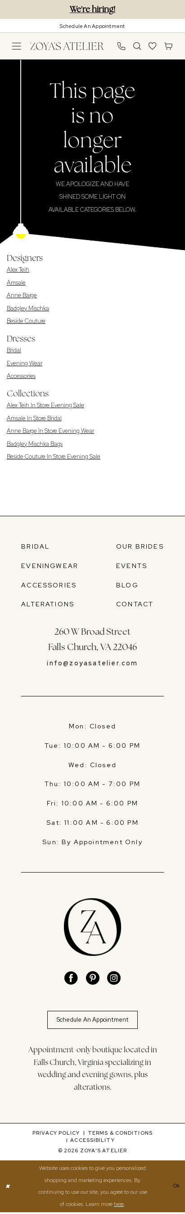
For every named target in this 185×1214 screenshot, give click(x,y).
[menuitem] (17, 46)
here (119, 1205)
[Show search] (137, 46)
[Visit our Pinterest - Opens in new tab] (92, 978)
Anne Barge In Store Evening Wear (50, 431)
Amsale (16, 282)
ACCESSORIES (49, 585)
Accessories (21, 376)
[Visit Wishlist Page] (152, 46)
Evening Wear (24, 363)
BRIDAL (35, 546)
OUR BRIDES (140, 546)
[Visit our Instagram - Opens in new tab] (114, 978)
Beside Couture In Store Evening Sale (53, 456)
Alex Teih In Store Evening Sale (45, 405)
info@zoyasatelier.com (92, 663)
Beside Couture (26, 321)
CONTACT (134, 604)
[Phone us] (121, 46)
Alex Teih (18, 269)
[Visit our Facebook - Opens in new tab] (71, 978)
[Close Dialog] (8, 1188)
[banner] (67, 46)
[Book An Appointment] (92, 26)
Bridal (14, 350)
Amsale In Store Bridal (34, 418)
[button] (17, 46)
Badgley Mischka (28, 308)
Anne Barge (22, 295)
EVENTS (131, 566)
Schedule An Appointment (92, 1020)
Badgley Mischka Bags (35, 444)
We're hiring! (92, 9)
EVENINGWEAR (49, 566)
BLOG (127, 585)
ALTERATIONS (47, 604)
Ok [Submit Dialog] (175, 1188)
